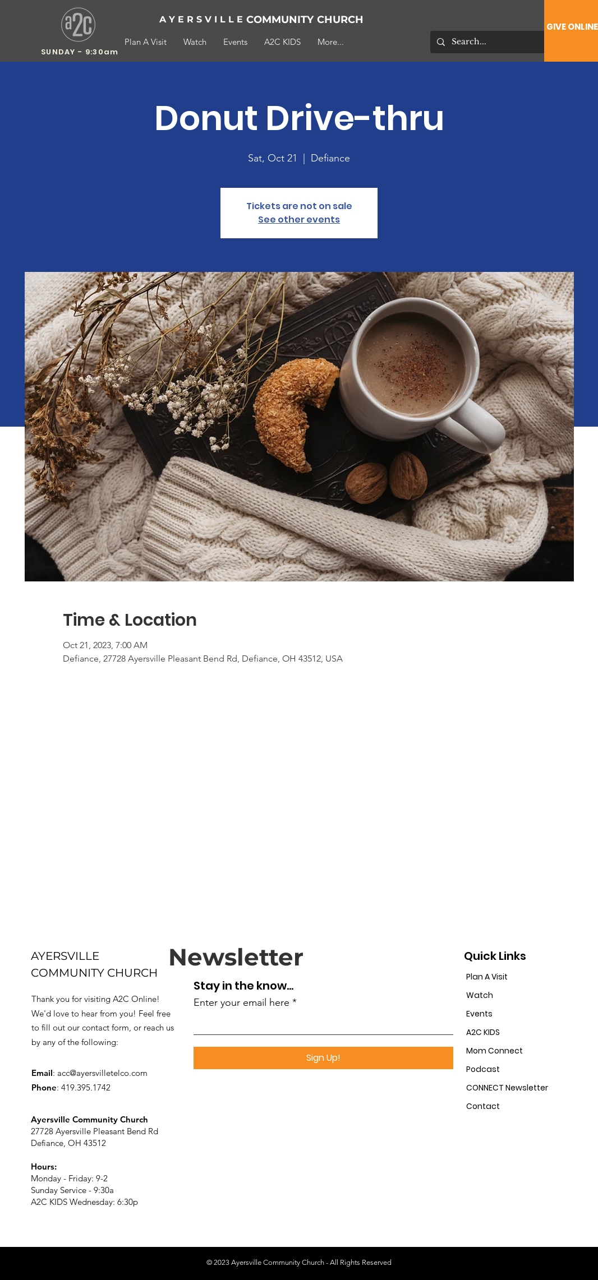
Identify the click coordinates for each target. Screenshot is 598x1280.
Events (479, 1013)
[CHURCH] (353, 20)
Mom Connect (494, 1050)
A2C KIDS (483, 1032)
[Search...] (493, 42)
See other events (299, 219)
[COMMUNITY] (283, 20)
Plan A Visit (487, 976)
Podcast (483, 1069)
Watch (479, 995)
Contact (483, 1106)
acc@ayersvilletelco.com (102, 1073)
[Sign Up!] (323, 1058)
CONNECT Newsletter (504, 1087)
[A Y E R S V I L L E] (201, 20)
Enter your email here (241, 1002)
